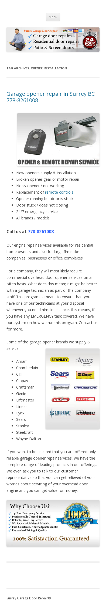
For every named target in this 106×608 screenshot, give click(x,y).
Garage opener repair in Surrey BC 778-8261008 (50, 97)
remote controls (59, 192)
